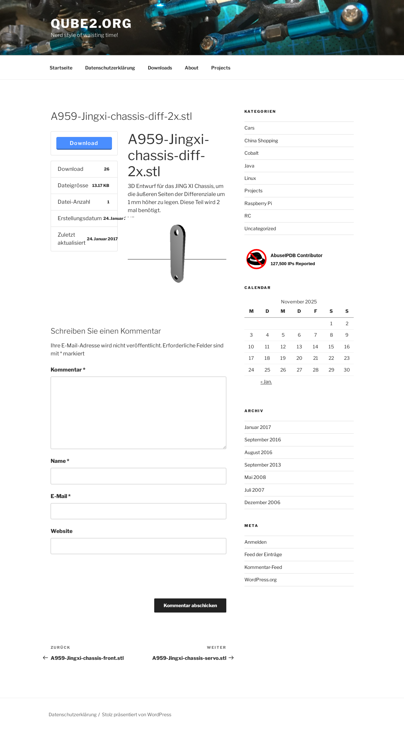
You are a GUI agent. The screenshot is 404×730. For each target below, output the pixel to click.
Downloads (160, 67)
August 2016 (258, 452)
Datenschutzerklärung (110, 67)
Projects (220, 67)
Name (60, 461)
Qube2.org (91, 23)
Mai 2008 (255, 477)
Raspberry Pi (258, 203)
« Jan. (266, 381)
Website (61, 531)
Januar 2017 (257, 427)
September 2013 (262, 465)
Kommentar (68, 370)
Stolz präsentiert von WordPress (136, 714)
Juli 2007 (254, 490)
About (191, 67)
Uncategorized (260, 228)
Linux (250, 178)
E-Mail (61, 496)
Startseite (61, 67)
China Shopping (261, 140)
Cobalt (251, 153)
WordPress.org (260, 579)
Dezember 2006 (262, 502)
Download (84, 143)
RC (247, 215)
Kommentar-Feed (263, 567)
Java (249, 165)
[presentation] (102, 579)
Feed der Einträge (263, 554)
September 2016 (262, 439)
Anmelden (255, 542)
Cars (249, 128)
